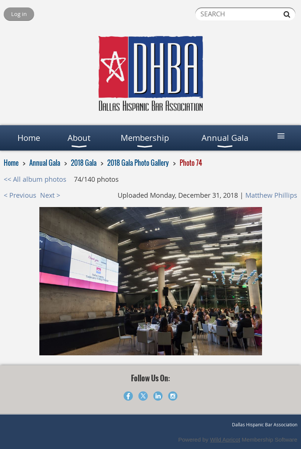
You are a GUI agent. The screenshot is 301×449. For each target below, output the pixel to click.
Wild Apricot (225, 439)
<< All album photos (35, 179)
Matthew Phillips (271, 195)
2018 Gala (83, 163)
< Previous (20, 195)
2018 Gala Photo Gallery (138, 163)
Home (11, 163)
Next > (50, 195)
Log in (19, 13)
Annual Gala (44, 163)
